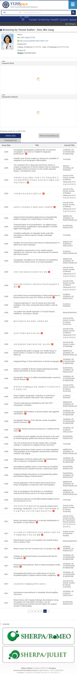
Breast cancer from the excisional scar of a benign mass (35, 549)
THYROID (67, 159)
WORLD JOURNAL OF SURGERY (68, 168)
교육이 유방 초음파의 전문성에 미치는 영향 (30, 272)
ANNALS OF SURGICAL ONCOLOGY (68, 244)
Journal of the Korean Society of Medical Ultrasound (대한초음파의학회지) (69, 180)
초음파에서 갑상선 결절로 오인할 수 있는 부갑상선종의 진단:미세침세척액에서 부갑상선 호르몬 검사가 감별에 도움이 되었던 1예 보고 (37, 180)
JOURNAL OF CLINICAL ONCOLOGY (68, 430)
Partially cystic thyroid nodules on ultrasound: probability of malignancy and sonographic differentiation (36, 159)
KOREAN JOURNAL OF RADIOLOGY (68, 296)
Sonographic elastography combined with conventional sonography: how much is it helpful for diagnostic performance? (34, 152)
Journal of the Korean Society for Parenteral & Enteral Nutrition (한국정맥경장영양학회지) (69, 521)
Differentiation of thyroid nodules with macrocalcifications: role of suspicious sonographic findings (35, 460)
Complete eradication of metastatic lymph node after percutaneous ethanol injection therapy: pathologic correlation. (34, 235)
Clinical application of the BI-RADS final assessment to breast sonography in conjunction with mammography (34, 484)
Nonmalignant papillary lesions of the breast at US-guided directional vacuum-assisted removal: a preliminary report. (36, 468)
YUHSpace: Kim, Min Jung (20, 4)
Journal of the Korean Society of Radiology (69, 344)
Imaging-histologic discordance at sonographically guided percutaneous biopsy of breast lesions (35, 475)
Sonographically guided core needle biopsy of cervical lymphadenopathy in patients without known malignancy (35, 574)
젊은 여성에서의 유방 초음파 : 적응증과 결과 (31, 321)
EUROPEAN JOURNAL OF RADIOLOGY (68, 370)
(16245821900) (26, 53)
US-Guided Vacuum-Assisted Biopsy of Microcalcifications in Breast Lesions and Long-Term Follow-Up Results (37, 296)
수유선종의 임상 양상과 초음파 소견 (28, 194)
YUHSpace (71, 24)
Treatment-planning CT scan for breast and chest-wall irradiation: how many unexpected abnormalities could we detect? (36, 305)
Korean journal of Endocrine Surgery (68, 533)
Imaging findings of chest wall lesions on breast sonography (36, 361)
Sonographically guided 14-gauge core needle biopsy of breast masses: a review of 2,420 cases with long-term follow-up (35, 353)
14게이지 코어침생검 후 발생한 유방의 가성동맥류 (33, 207)
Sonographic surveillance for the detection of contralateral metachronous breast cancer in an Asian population (36, 261)
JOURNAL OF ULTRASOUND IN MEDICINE (69, 152)
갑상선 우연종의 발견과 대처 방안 (27, 333)
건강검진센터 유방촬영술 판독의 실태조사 (30, 584)
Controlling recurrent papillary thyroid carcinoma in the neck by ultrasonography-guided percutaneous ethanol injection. (36, 437)
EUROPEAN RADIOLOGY (68, 227)
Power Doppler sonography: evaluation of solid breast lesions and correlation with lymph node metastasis (34, 397)
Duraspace (52, 668)
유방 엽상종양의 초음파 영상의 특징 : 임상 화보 (32, 344)
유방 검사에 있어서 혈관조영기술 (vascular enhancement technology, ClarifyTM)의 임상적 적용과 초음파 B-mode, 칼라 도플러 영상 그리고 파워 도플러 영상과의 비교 (36, 508)
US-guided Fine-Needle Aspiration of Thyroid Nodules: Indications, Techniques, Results (34, 313)
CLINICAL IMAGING (67, 305)
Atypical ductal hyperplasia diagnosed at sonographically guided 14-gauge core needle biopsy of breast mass (35, 218)
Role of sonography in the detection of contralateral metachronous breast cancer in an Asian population (33, 492)
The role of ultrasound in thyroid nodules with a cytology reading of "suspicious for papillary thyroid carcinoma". (35, 444)
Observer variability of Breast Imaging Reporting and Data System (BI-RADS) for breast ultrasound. (36, 370)
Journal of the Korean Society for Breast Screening (69, 321)
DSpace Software (27, 668)
